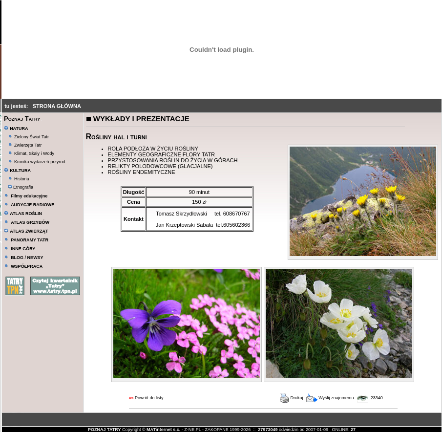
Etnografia (21, 187)
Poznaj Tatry (22, 118)
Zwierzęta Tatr (28, 145)
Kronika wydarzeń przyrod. (40, 161)
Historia (21, 178)
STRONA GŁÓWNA (57, 106)
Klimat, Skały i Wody (34, 153)
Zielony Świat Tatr (31, 136)
